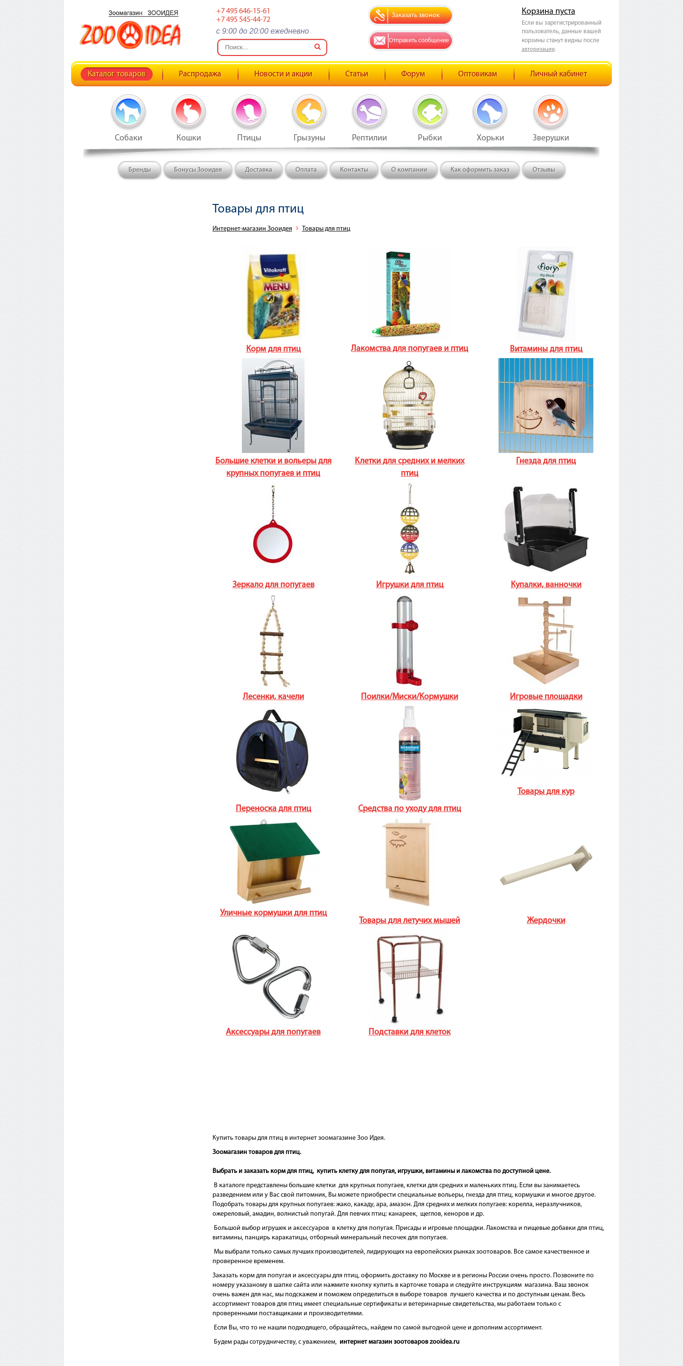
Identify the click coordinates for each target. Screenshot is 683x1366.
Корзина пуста (548, 11)
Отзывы (544, 170)
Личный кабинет (558, 74)
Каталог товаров (117, 74)
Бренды (140, 170)
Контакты (354, 170)
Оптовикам (477, 74)
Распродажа (200, 74)
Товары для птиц (326, 228)
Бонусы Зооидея (198, 170)
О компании (409, 170)
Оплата (306, 170)
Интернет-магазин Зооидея (252, 228)
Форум (413, 74)
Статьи (356, 74)
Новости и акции (283, 74)
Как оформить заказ (480, 170)
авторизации (538, 49)
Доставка (258, 170)
